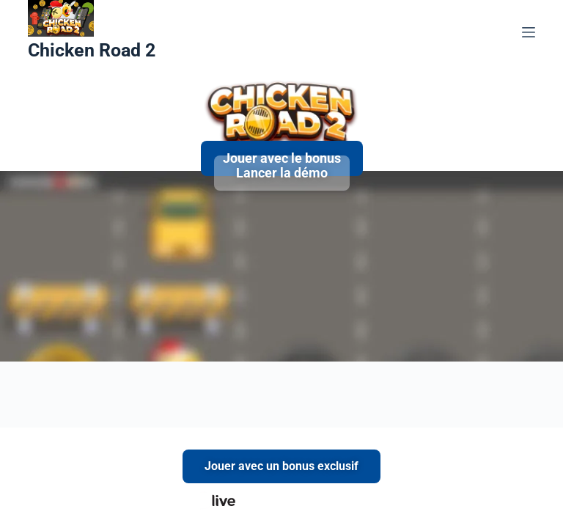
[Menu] (528, 32)
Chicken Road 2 (91, 50)
